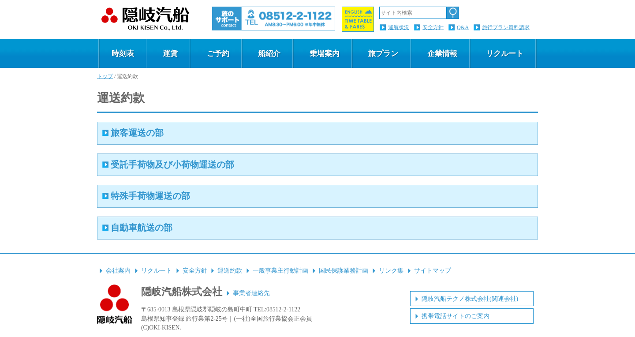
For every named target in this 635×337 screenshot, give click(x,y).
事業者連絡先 (251, 293)
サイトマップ (432, 270)
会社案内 (118, 270)
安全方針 (433, 27)
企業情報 (442, 53)
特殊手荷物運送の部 (150, 196)
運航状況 (398, 27)
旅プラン (383, 53)
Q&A (463, 27)
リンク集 (391, 270)
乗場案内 (325, 53)
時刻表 (123, 53)
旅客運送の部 (137, 133)
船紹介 (269, 53)
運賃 (170, 53)
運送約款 (229, 270)
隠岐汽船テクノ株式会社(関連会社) (470, 299)
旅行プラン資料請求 (506, 27)
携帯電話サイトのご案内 (455, 316)
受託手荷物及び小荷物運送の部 (172, 164)
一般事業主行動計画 (280, 270)
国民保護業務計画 (343, 270)
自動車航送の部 (141, 227)
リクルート (504, 53)
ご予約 (218, 53)
